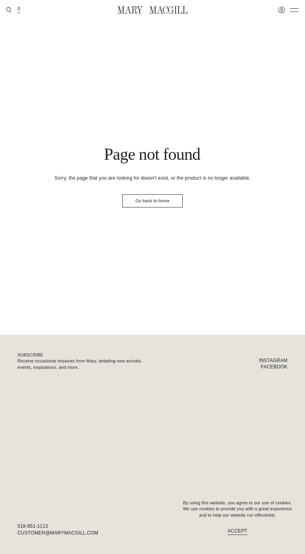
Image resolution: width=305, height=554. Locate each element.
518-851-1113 (32, 526)
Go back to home (152, 200)
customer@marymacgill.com (57, 533)
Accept (237, 531)
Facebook (274, 367)
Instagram (273, 360)
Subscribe (30, 355)
